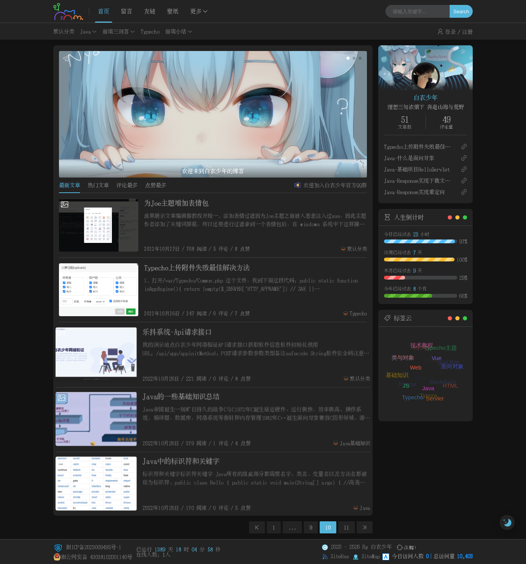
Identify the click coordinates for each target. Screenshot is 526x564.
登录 (450, 31)
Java (85, 31)
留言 (126, 11)
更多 (195, 11)
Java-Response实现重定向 (414, 192)
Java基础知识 (357, 443)
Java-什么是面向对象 (409, 158)
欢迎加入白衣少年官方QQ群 (335, 185)
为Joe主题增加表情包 (176, 203)
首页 (103, 11)
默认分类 (63, 31)
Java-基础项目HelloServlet (417, 169)
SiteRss (340, 556)
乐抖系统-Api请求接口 (176, 331)
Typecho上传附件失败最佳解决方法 (197, 267)
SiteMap (371, 556)
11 (346, 527)
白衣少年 (425, 97)
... (292, 527)
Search (461, 11)
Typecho (150, 31)
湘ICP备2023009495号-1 (87, 547)
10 (328, 527)
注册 (467, 31)
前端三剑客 (115, 31)
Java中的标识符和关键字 (180, 460)
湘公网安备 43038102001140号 (92, 557)
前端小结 (175, 31)
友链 (149, 11)
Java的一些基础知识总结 (180, 396)
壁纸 (172, 11)
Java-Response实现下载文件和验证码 (419, 180)
